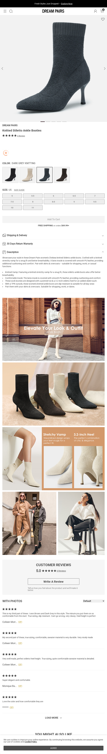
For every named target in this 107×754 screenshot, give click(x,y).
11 (33, 207)
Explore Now (67, 4)
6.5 (74, 196)
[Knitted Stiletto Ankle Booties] (10, 175)
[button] (5, 11)
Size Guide (19, 190)
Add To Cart (53, 219)
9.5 (94, 202)
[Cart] (102, 11)
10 (12, 207)
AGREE (53, 748)
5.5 (32, 196)
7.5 (12, 202)
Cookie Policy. (31, 742)
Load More (51, 717)
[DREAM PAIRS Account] (95, 11)
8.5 (53, 202)
